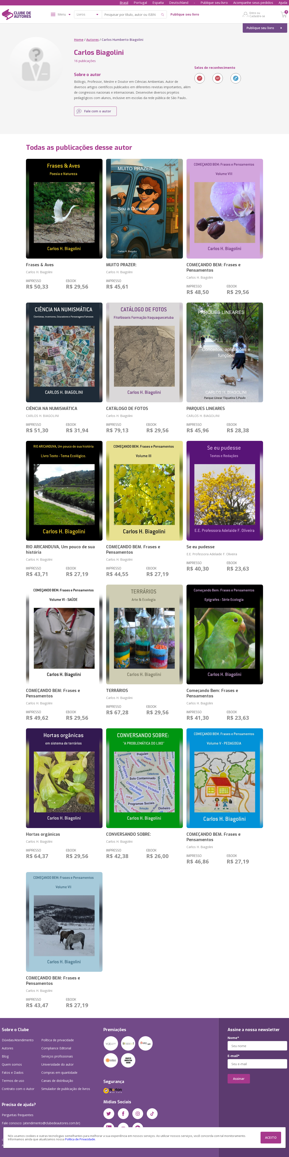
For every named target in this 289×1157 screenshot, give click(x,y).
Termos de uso (13, 1080)
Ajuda (283, 2)
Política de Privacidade (80, 1139)
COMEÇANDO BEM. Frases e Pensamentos (133, 549)
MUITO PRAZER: (121, 265)
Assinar (239, 1078)
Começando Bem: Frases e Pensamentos (212, 693)
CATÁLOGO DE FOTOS (127, 408)
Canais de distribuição (57, 1080)
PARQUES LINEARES (205, 408)
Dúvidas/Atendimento (18, 1040)
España (158, 2)
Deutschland (178, 2)
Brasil (124, 2)
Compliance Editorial (56, 1048)
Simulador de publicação (65, 1089)
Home (78, 39)
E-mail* (234, 1056)
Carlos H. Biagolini (39, 272)
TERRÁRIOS (117, 690)
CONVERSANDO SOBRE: (128, 834)
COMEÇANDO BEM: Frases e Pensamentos (213, 267)
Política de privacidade (57, 1040)
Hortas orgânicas (43, 834)
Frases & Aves (40, 265)
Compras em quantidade (59, 1072)
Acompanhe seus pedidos (253, 2)
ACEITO (271, 1137)
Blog (5, 1056)
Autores (92, 39)
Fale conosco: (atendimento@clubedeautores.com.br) (41, 1123)
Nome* (233, 1038)
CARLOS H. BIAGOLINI (42, 416)
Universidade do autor (57, 1064)
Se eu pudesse (200, 547)
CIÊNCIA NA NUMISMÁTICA (51, 408)
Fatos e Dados (12, 1072)
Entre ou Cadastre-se (257, 14)
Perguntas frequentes (17, 1115)
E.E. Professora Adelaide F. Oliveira (211, 554)
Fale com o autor (97, 111)
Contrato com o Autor (18, 1089)
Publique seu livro (214, 2)
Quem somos (12, 1064)
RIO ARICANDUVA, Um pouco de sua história (60, 549)
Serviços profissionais (57, 1056)
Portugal (140, 2)
